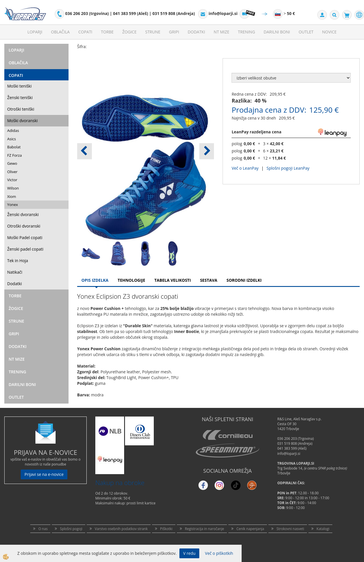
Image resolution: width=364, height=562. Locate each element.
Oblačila (60, 32)
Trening (246, 32)
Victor (12, 179)
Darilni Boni (277, 32)
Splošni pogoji (71, 528)
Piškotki (166, 528)
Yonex (12, 204)
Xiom (11, 196)
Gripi (174, 32)
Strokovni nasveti (290, 528)
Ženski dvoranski (23, 214)
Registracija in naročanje (204, 528)
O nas (43, 528)
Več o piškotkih (219, 553)
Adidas (13, 130)
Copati (85, 32)
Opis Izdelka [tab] (95, 280)
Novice (329, 32)
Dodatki (196, 32)
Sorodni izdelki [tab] (243, 280)
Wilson (13, 188)
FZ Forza (14, 155)
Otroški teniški (20, 109)
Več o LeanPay (245, 168)
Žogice (129, 32)
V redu (189, 553)
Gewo (12, 163)
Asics (11, 138)
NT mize (221, 32)
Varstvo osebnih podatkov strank (121, 528)
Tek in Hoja (17, 260)
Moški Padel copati (24, 237)
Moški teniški (19, 86)
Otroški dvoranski (23, 226)
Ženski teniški (20, 97)
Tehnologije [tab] (131, 280)
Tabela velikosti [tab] (172, 280)
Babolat (14, 147)
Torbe (107, 32)
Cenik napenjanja (250, 528)
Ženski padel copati (25, 249)
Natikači (14, 272)
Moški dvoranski (22, 120)
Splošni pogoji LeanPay (287, 168)
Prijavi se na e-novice (44, 474)
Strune (152, 32)
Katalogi (322, 528)
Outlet (306, 32)
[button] (206, 151)
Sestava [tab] (208, 280)
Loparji (34, 32)
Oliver (12, 171)
